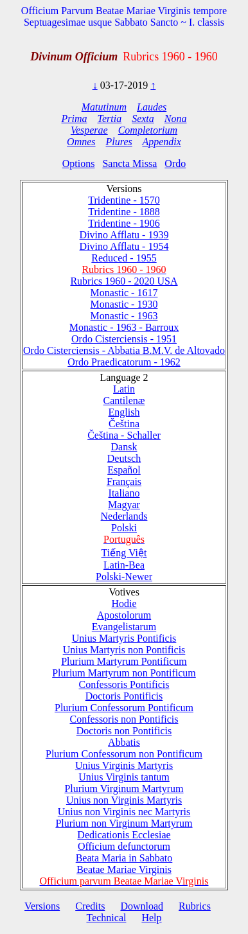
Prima (74, 118)
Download (141, 906)
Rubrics (195, 906)
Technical (106, 917)
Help (151, 917)
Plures (119, 141)
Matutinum (104, 106)
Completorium (147, 130)
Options (78, 163)
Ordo (175, 163)
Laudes (151, 106)
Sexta (143, 118)
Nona (175, 118)
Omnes (81, 141)
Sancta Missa (129, 163)
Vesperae (89, 130)
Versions (42, 906)
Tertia (110, 118)
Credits (90, 906)
